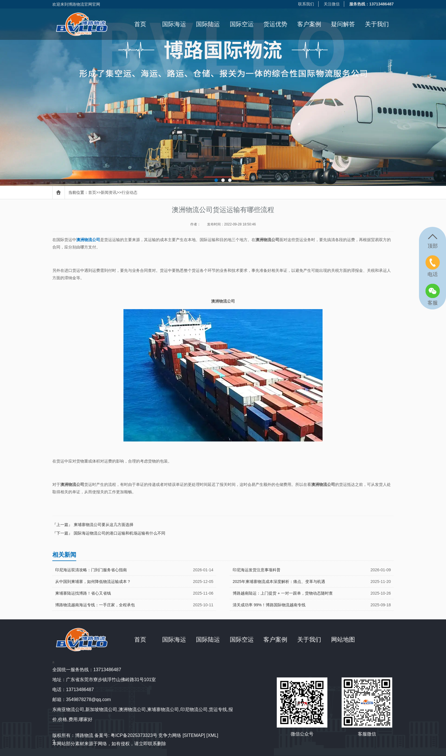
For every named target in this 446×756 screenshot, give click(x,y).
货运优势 (275, 24)
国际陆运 (208, 24)
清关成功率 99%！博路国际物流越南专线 (269, 605)
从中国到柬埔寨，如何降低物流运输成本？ (93, 581)
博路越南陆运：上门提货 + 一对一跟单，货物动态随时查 (283, 593)
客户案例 (309, 24)
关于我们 (377, 24)
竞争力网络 (169, 735)
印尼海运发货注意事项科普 (256, 570)
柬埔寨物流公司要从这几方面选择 (103, 524)
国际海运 (174, 24)
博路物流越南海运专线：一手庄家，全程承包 (95, 605)
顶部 (433, 246)
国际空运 (242, 24)
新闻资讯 (109, 192)
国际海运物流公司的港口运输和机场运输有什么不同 (119, 533)
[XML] (212, 735)
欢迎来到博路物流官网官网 (76, 4)
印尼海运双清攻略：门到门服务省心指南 (91, 570)
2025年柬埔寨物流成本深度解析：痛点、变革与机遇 (279, 581)
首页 (140, 24)
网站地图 (343, 639)
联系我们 (306, 4)
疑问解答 (343, 24)
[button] (216, 180)
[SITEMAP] (194, 735)
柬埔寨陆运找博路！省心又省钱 (83, 593)
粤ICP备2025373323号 (134, 735)
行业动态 (129, 192)
